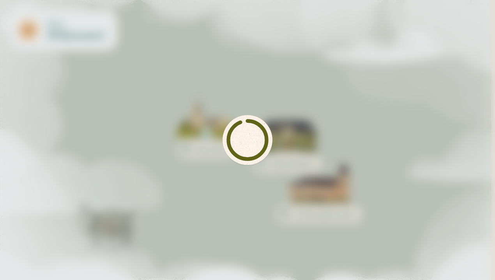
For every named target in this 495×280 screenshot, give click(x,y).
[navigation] (443, 261)
